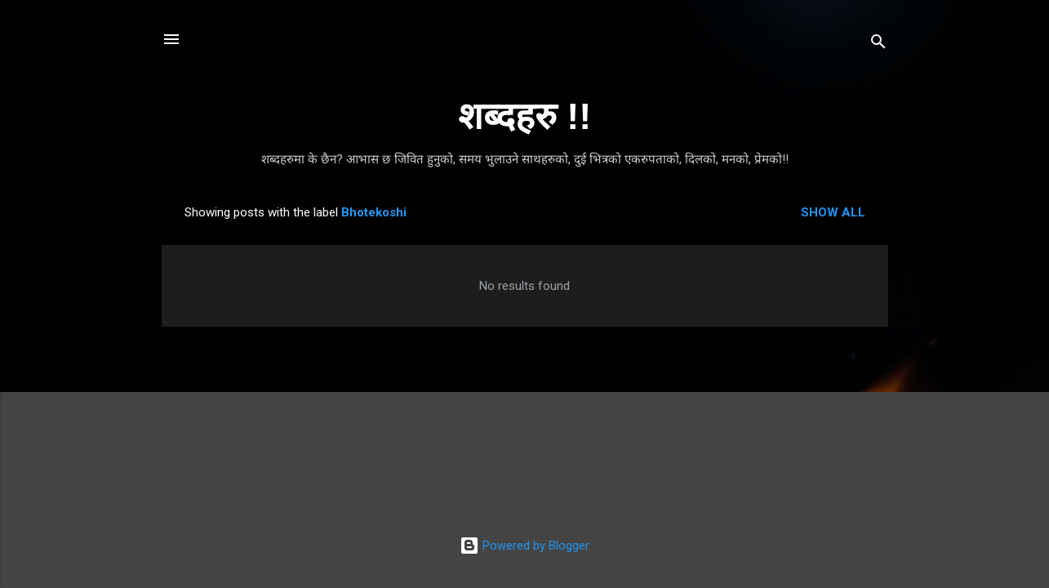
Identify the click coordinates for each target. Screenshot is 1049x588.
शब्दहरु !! (524, 116)
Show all (833, 212)
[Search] (878, 44)
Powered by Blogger (524, 545)
